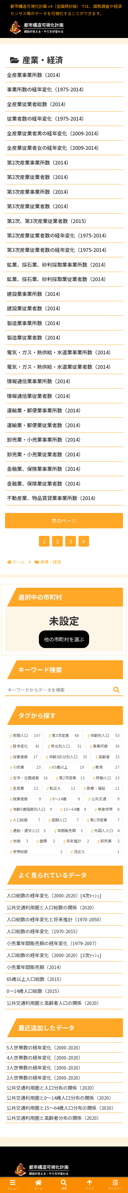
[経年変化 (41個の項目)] (24, 746)
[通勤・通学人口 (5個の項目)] (27, 830)
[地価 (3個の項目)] (18, 841)
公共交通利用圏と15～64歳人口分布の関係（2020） (61, 1107)
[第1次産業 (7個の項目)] (102, 820)
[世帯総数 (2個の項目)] (35, 851)
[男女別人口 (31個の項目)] (64, 746)
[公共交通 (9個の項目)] (103, 799)
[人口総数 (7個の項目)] (24, 820)
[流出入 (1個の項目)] (94, 851)
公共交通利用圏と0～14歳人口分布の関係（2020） (60, 1097)
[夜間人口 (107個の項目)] (24, 735)
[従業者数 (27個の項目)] (23, 756)
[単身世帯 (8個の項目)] (106, 809)
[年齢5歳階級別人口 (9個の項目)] (30, 809)
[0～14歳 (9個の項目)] (64, 799)
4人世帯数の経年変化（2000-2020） (45, 1057)
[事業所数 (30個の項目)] (104, 746)
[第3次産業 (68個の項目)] (63, 735)
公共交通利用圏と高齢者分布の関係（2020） (54, 1117)
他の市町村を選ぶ (64, 639)
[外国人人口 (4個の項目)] (104, 830)
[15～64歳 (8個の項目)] (72, 809)
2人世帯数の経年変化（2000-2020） (45, 1077)
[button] (116, 690)
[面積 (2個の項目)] (45, 841)
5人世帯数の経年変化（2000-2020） (45, 1047)
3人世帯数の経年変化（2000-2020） (45, 1067)
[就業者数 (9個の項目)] (25, 799)
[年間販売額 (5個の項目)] (67, 830)
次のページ (64, 520)
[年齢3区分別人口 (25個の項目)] (66, 756)
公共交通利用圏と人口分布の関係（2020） (52, 1087)
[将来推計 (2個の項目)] (75, 841)
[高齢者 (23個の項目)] (106, 756)
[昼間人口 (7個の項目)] (63, 820)
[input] (64, 690)
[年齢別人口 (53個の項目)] (102, 735)
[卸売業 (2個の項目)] (107, 841)
